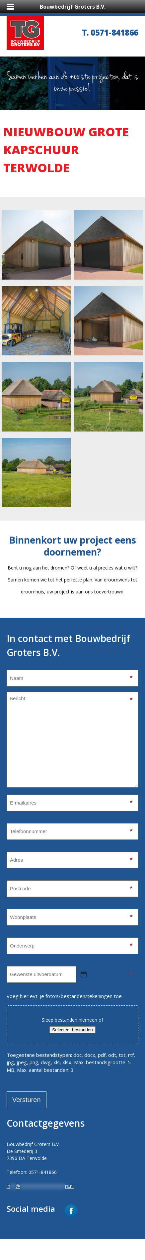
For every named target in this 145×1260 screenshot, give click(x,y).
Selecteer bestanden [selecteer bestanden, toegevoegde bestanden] (72, 1029)
